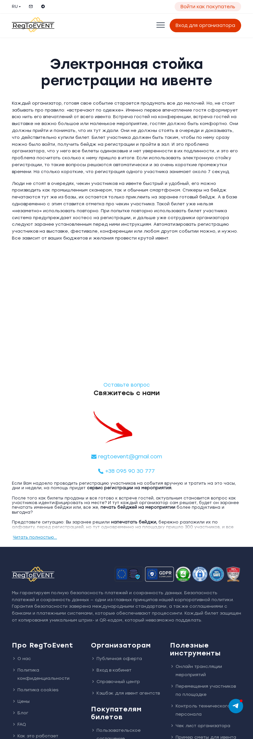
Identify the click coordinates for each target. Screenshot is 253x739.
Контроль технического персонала (200, 710)
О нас (21, 658)
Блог (20, 713)
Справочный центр (115, 681)
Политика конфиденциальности (41, 674)
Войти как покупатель (208, 7)
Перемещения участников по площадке (203, 690)
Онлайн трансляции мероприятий (196, 670)
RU (15, 6)
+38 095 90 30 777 (126, 471)
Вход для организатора (205, 25)
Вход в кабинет (111, 670)
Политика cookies (35, 690)
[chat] (236, 706)
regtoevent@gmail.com (126, 456)
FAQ (19, 724)
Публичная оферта (116, 658)
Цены (21, 701)
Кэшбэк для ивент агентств (125, 693)
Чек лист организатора (200, 726)
